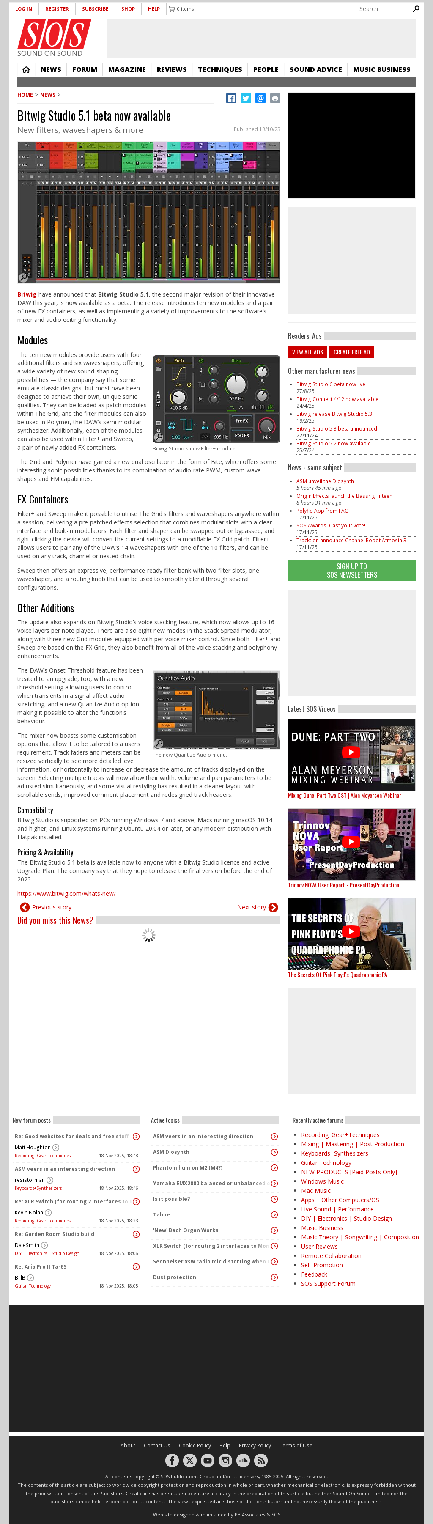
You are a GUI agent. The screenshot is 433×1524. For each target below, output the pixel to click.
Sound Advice (316, 69)
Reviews (172, 69)
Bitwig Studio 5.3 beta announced (336, 428)
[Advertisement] (351, 643)
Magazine (127, 69)
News (51, 69)
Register (57, 8)
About (128, 1445)
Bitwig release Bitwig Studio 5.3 (334, 413)
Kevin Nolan (29, 1212)
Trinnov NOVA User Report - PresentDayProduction (343, 884)
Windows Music (322, 1181)
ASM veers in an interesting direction (65, 1169)
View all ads (307, 351)
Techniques (220, 69)
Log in (23, 8)
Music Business (382, 69)
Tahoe (161, 1214)
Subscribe (95, 8)
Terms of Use (296, 1445)
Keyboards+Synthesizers (38, 1188)
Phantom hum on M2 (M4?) (187, 1167)
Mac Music (316, 1190)
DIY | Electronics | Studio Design (47, 1253)
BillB (20, 1277)
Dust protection (174, 1277)
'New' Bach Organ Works (186, 1230)
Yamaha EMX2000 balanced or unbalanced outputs (212, 1183)
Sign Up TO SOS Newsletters (352, 570)
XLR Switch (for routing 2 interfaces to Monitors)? (212, 1245)
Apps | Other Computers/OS (340, 1200)
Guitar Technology (33, 1286)
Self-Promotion (322, 1265)
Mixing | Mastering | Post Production (352, 1144)
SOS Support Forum (328, 1284)
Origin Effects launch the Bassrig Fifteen (344, 496)
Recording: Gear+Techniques (43, 1156)
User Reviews (319, 1246)
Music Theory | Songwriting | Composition (360, 1237)
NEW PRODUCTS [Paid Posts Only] (349, 1172)
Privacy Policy (255, 1445)
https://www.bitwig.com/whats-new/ (66, 894)
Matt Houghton (33, 1147)
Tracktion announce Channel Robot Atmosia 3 (351, 540)
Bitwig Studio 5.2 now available (333, 443)
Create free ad (352, 351)
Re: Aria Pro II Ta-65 (40, 1266)
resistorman (30, 1180)
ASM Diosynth (171, 1152)
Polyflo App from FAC (322, 510)
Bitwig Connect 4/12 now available (337, 399)
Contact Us (157, 1445)
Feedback (314, 1274)
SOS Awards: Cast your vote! (330, 525)
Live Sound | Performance (337, 1209)
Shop (128, 8)
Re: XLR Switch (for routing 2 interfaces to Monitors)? (74, 1201)
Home (26, 69)
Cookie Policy (195, 1445)
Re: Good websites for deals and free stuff (72, 1136)
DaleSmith (27, 1245)
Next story (251, 907)
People (266, 69)
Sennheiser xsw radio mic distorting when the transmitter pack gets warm (212, 1261)
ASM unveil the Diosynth (325, 481)
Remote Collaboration (331, 1256)
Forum (84, 69)
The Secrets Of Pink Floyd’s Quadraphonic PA (337, 974)
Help (154, 8)
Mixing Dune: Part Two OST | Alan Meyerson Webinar (344, 795)
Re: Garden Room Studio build (54, 1234)
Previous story (51, 907)
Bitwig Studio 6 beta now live (330, 384)
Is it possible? (171, 1199)
